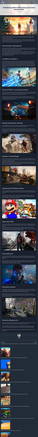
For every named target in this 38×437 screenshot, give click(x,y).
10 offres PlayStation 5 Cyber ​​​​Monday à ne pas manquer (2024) (28, 343)
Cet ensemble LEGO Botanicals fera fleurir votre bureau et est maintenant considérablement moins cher (15, 406)
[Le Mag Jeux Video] (3, 2)
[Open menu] (36, 2)
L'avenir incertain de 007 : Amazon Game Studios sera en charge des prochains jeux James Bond (14, 357)
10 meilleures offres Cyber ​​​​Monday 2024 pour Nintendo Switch (9, 343)
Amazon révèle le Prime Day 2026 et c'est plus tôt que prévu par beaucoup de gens (12, 369)
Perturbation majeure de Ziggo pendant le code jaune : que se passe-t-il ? (11, 430)
